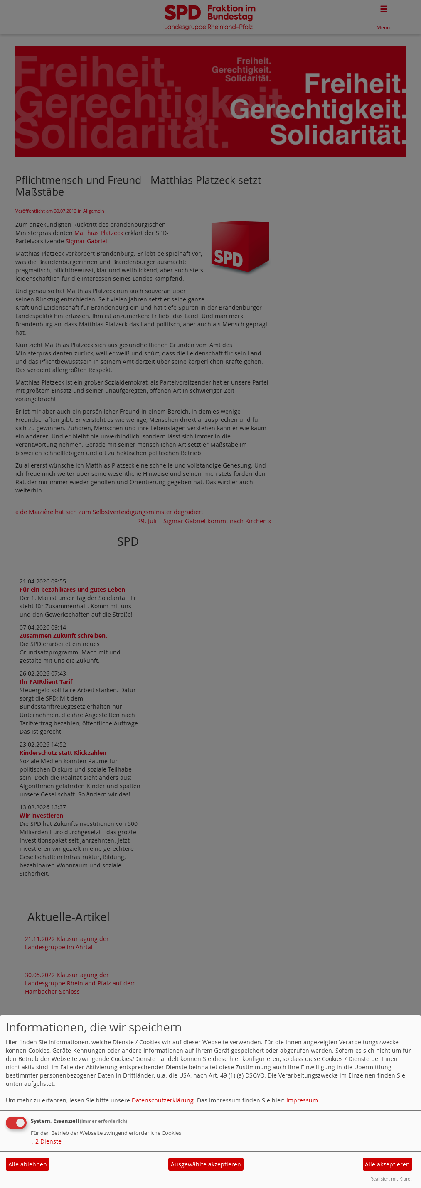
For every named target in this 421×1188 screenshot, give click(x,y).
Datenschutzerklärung (163, 1100)
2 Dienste (46, 1141)
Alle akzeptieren (387, 1164)
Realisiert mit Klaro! (391, 1179)
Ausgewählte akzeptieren (206, 1164)
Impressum (302, 1100)
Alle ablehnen (27, 1164)
